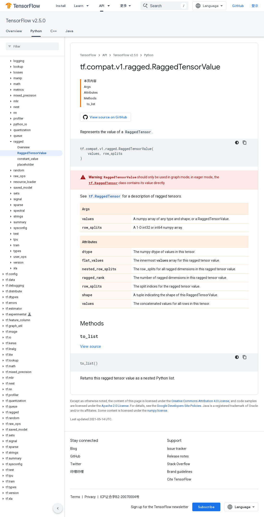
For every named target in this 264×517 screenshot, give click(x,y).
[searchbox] (32, 46)
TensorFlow (88, 55)
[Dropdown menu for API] (110, 6)
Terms (75, 497)
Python (148, 55)
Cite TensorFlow (179, 479)
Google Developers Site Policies (179, 406)
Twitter (75, 464)
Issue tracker (177, 449)
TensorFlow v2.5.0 (26, 21)
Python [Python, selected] (36, 31)
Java (69, 31)
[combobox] (164, 5)
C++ (53, 31)
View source (90, 346)
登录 (255, 6)
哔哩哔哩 (77, 472)
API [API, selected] (101, 6)
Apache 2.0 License (115, 406)
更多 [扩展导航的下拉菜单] (123, 6)
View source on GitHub (105, 117)
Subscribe (206, 507)
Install (60, 6)
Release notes (178, 456)
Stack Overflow (178, 464)
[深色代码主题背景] (237, 142)
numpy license (157, 410)
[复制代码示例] (244, 142)
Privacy (90, 497)
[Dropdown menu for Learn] (89, 6)
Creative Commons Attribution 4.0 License (200, 401)
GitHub (238, 6)
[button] (31, 61)
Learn (78, 6)
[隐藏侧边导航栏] (58, 508)
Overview (14, 31)
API (104, 55)
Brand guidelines (179, 472)
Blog (73, 449)
